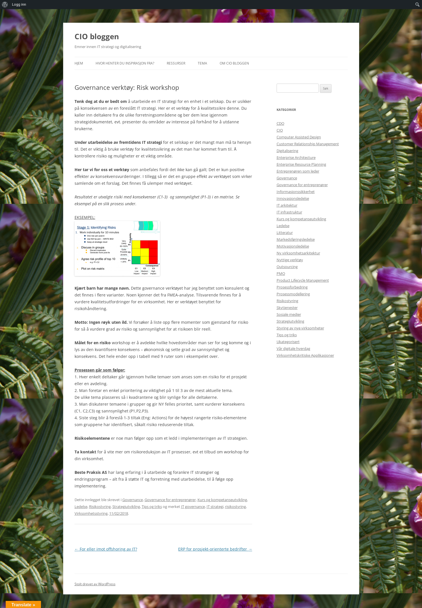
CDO (280, 123)
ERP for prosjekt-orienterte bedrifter (215, 549)
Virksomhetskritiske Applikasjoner (305, 355)
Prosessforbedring (292, 287)
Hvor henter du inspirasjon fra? (125, 63)
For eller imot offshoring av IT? (106, 549)
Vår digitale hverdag (293, 348)
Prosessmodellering (293, 293)
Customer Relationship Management (308, 143)
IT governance (193, 506)
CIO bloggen (97, 36)
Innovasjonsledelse (293, 198)
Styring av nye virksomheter (300, 328)
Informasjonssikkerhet (296, 191)
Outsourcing (287, 266)
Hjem (79, 63)
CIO (280, 130)
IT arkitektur (287, 205)
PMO (281, 273)
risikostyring (235, 506)
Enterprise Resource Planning (301, 164)
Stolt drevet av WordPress (95, 584)
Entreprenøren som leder (298, 171)
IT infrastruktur (289, 212)
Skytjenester (287, 307)
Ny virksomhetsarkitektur (298, 253)
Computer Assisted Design (299, 137)
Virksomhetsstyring (91, 513)
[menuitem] (5, 4)
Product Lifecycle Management (303, 280)
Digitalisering (287, 150)
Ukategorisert (288, 341)
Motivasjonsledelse (293, 246)
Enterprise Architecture (296, 157)
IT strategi (215, 506)
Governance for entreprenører (170, 499)
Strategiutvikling (126, 506)
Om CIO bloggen (234, 63)
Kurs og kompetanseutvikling (222, 499)
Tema (202, 63)
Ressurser (176, 63)
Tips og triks (152, 506)
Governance (132, 499)
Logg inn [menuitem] (19, 4)
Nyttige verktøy (290, 259)
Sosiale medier (289, 314)
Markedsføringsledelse (296, 239)
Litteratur (285, 232)
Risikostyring (100, 506)
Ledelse (81, 506)
